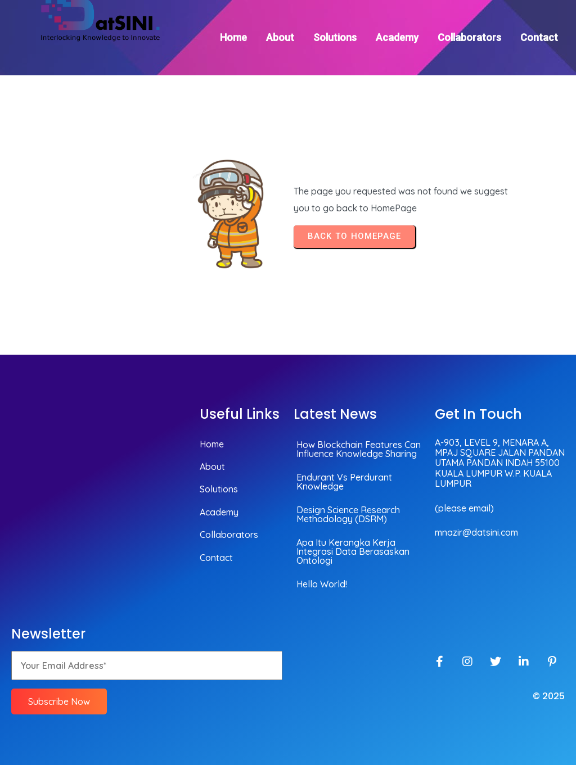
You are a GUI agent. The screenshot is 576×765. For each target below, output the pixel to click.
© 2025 (549, 696)
